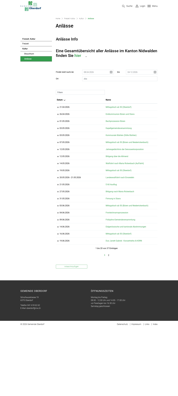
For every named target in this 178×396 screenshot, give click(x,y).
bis (118, 111)
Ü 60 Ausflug (88, 247)
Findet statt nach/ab (65, 111)
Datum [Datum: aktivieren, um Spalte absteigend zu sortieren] (60, 138)
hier (80, 94)
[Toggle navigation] (152, 6)
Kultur (25, 87)
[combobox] (119, 117)
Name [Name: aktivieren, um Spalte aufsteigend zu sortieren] (85, 138)
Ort (57, 117)
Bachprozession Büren (92, 163)
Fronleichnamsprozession (94, 281)
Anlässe (31, 98)
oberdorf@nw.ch (33, 385)
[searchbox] (119, 117)
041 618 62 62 (33, 382)
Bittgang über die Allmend (94, 213)
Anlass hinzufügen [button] (71, 344)
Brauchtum (29, 92)
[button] (127, 6)
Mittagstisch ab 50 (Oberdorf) (96, 146)
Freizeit (25, 82)
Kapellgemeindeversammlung (96, 170)
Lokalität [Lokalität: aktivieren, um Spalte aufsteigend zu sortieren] (115, 138)
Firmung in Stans (90, 264)
